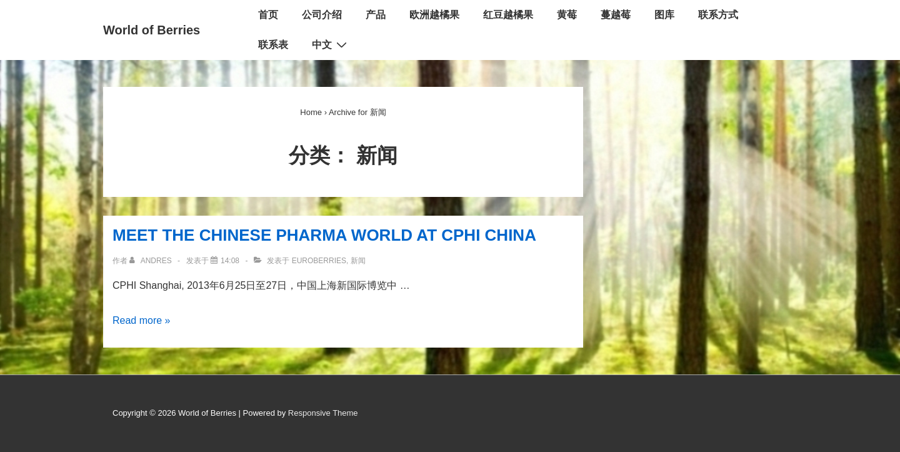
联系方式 (718, 14)
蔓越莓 (616, 14)
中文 (331, 44)
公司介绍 (322, 14)
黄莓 (567, 14)
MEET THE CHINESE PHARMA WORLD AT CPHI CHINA (324, 235)
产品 (376, 14)
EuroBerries (319, 260)
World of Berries (151, 30)
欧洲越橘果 (434, 14)
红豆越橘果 (508, 14)
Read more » (141, 320)
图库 (664, 14)
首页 (268, 14)
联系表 (273, 44)
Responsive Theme (323, 413)
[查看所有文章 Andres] (151, 260)
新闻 (358, 260)
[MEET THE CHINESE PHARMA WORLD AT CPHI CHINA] (230, 260)
